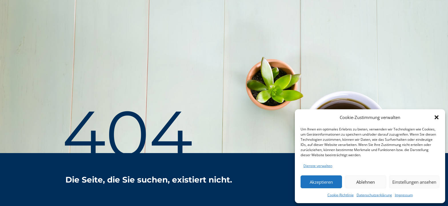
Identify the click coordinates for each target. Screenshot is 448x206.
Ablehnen (365, 182)
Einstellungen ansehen (414, 182)
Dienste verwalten (317, 165)
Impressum (404, 195)
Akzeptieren (321, 182)
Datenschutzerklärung (374, 195)
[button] (436, 117)
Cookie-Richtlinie (340, 195)
